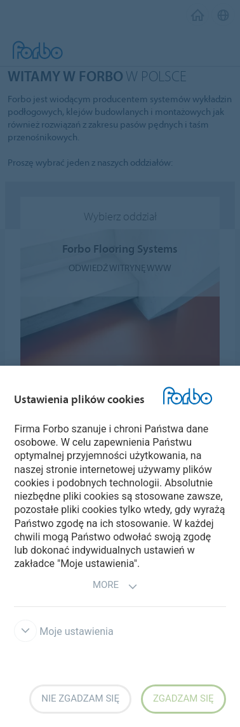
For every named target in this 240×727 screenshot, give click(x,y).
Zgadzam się (183, 698)
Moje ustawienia (63, 631)
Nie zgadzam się (80, 698)
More (115, 586)
